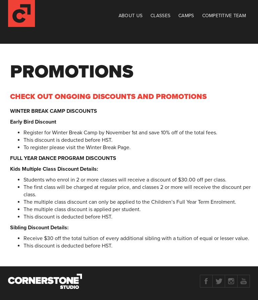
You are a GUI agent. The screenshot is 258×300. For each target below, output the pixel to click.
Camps (186, 16)
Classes (160, 16)
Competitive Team (224, 16)
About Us (130, 16)
